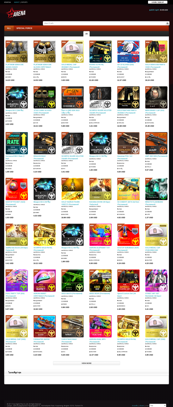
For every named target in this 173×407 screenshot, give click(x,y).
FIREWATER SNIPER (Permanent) (42, 336)
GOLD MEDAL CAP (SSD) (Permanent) (16, 336)
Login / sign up (158, 2)
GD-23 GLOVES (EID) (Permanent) (125, 61)
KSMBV (9, 73)
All (86, 29)
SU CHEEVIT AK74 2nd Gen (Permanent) (128, 198)
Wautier (65, 118)
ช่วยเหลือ (135, 401)
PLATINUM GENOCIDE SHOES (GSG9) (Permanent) (14, 61)
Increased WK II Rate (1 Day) (15, 153)
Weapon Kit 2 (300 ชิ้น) (14, 106)
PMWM (9, 210)
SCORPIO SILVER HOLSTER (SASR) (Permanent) (100, 107)
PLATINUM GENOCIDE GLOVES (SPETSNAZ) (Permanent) (42, 61)
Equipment (150, 67)
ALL (9, 23)
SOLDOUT (121, 73)
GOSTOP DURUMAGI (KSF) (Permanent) (128, 244)
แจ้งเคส (141, 401)
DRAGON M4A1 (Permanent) (40, 153)
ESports (24, 2)
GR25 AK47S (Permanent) (71, 289)
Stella (148, 162)
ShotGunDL (150, 118)
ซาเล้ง (36, 118)
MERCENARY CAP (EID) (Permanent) (154, 107)
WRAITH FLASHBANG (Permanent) (154, 198)
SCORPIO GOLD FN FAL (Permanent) (43, 244)
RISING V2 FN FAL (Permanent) (96, 61)
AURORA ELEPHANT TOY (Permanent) (99, 244)
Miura (64, 73)
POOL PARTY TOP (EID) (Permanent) (15, 290)
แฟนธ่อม (9, 164)
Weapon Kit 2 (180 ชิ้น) (98, 152)
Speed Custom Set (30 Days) (126, 290)
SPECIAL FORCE (24, 23)
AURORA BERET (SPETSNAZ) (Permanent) (44, 290)
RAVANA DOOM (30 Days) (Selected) (99, 198)
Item (8, 67)
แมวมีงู (36, 73)
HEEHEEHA (122, 302)
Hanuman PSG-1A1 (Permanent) (125, 153)
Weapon (10, 159)
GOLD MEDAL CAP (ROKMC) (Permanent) (70, 61)
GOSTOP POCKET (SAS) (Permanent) (15, 198)
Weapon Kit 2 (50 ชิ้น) (42, 197)
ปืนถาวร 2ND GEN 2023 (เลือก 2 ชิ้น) (70, 107)
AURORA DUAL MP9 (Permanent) (97, 336)
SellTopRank (95, 118)
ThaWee (93, 73)
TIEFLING (121, 118)
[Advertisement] (86, 387)
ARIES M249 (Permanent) (99, 289)
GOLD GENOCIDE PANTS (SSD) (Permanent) (155, 61)
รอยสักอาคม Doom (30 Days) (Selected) (17, 244)
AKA (63, 164)
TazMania (38, 164)
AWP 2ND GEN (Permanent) (156, 152)
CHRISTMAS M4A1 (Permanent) (69, 336)
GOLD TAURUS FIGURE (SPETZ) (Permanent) (70, 198)
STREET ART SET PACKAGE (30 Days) (153, 290)
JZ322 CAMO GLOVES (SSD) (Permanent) (42, 107)
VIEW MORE (86, 358)
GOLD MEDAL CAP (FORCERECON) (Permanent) (152, 244)
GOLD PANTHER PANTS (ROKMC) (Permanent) (126, 107)
